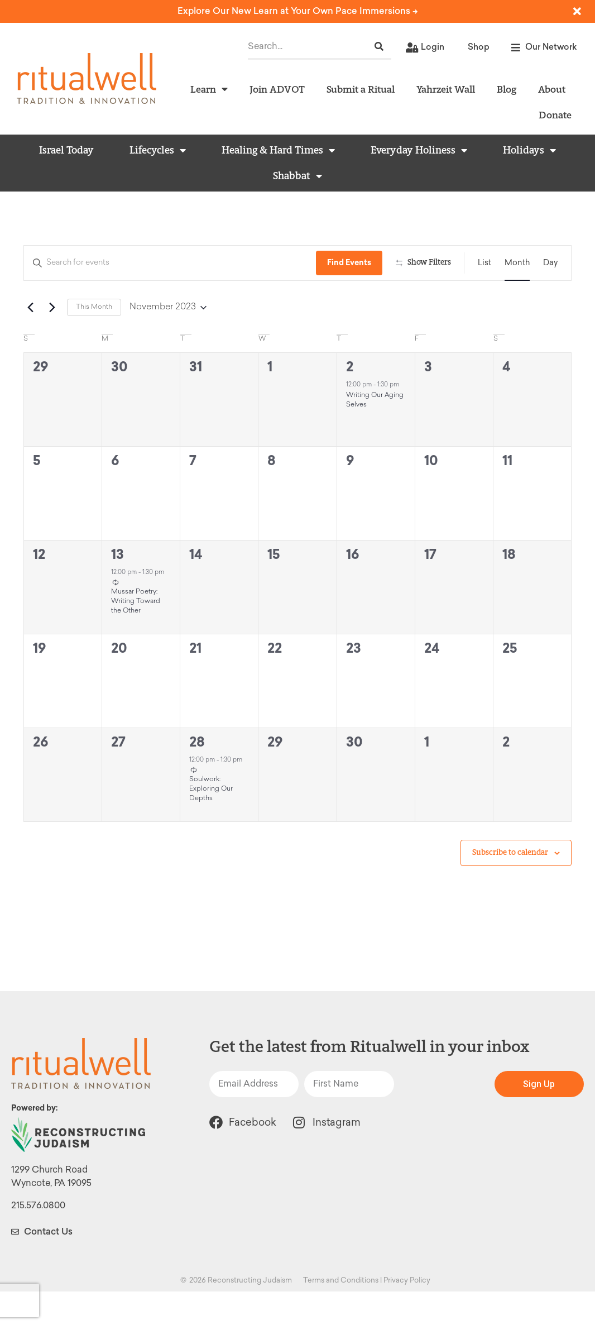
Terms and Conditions (340, 1313)
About (551, 89)
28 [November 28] (197, 775)
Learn (209, 89)
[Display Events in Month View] (517, 263)
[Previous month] (30, 340)
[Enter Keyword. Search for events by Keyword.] (171, 263)
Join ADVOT (277, 89)
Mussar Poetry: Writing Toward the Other (135, 634)
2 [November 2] (349, 400)
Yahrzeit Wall (445, 89)
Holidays (529, 150)
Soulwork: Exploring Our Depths (211, 822)
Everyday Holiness (419, 150)
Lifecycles (157, 150)
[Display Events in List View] (484, 263)
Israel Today (66, 150)
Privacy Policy (406, 1313)
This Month (94, 340)
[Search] (379, 46)
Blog (506, 89)
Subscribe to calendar (510, 886)
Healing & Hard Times (278, 150)
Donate (555, 115)
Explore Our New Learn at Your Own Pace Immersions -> (297, 11)
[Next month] (52, 340)
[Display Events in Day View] (550, 263)
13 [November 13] (117, 588)
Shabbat (297, 175)
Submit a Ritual (361, 89)
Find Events (351, 262)
